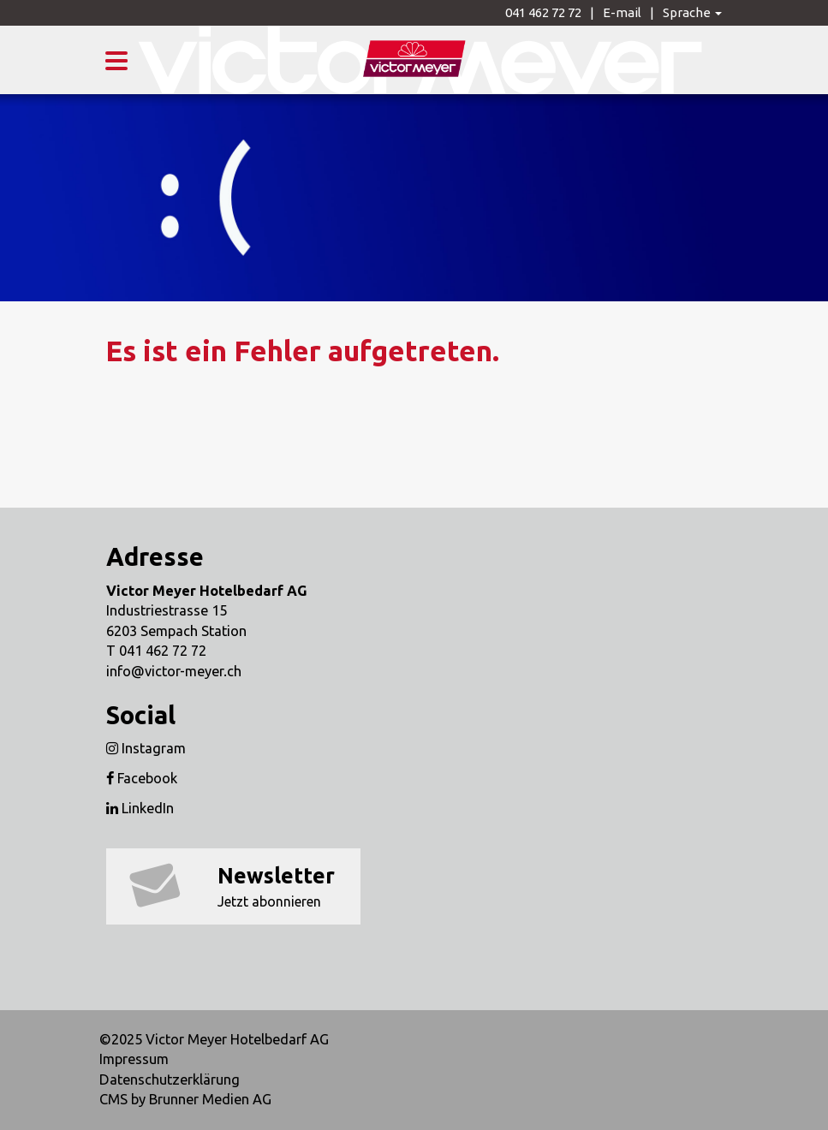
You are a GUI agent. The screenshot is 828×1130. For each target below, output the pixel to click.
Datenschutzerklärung (169, 1079)
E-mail (622, 12)
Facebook (141, 778)
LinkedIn (140, 808)
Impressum (134, 1059)
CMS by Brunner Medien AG (185, 1099)
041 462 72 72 (543, 12)
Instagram (146, 748)
